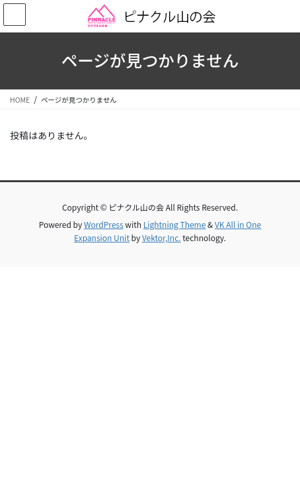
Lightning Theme (174, 224)
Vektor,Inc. (161, 237)
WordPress (104, 224)
